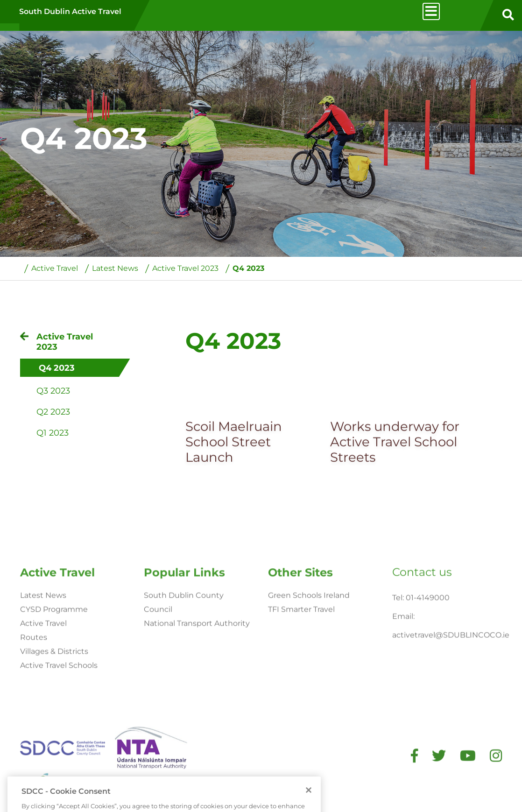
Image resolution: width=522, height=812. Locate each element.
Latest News (115, 268)
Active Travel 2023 (185, 268)
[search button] (508, 15)
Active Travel (54, 268)
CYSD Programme (54, 699)
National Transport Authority (197, 713)
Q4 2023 (248, 268)
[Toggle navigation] (431, 11)
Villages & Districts (54, 741)
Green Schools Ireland (309, 685)
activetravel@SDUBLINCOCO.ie (450, 725)
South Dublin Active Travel (70, 11)
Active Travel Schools (59, 755)
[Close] (308, 806)
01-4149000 (428, 688)
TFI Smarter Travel (301, 699)
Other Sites (300, 663)
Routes (33, 727)
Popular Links (184, 663)
